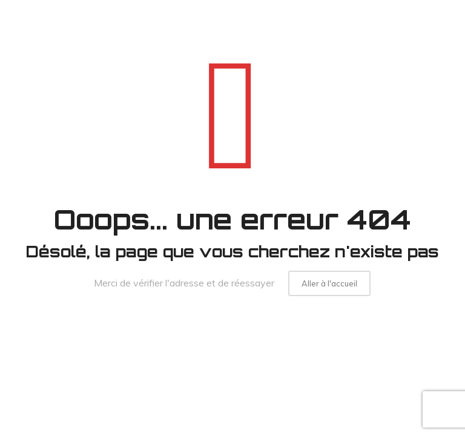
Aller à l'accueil (329, 283)
